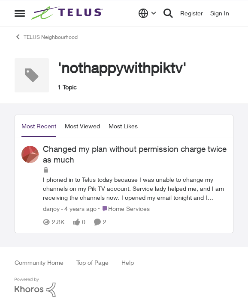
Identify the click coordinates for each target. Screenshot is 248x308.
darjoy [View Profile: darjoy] (51, 208)
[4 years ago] (79, 208)
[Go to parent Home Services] (124, 208)
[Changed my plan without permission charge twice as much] (135, 188)
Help (127, 262)
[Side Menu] (19, 13)
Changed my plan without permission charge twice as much (135, 154)
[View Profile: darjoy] (30, 154)
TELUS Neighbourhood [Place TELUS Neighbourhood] (46, 36)
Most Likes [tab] (123, 126)
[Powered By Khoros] (124, 287)
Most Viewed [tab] (82, 126)
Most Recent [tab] (38, 126)
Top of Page (92, 262)
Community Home (39, 262)
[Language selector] (147, 13)
